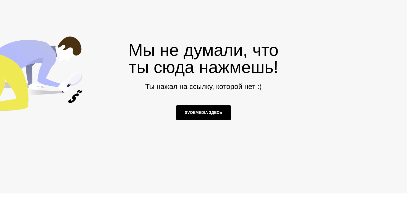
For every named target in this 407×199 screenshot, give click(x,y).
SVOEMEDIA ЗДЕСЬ (203, 112)
